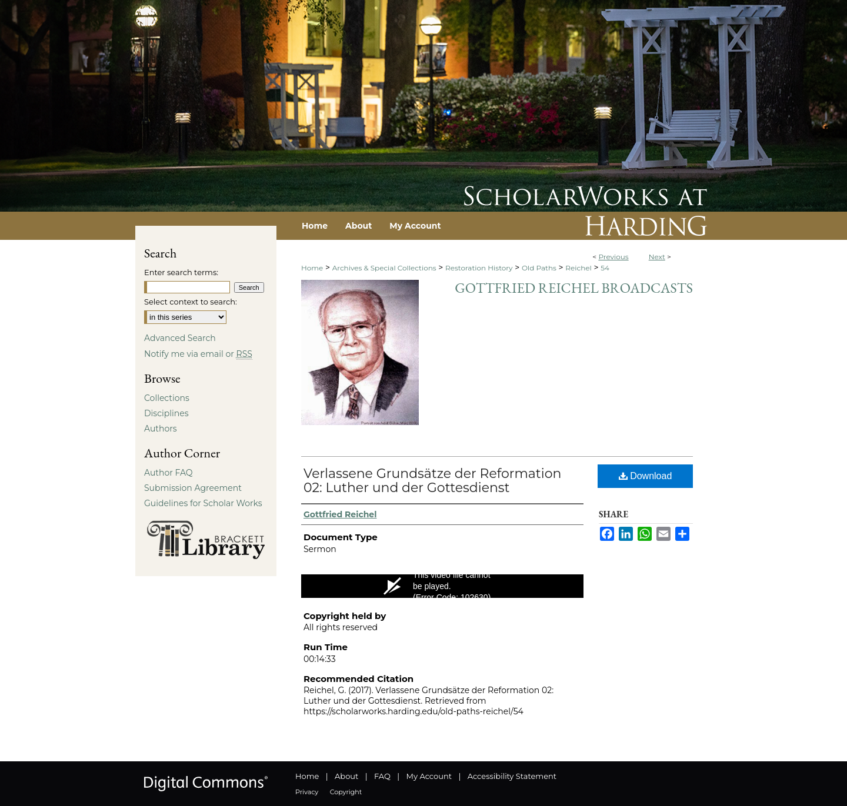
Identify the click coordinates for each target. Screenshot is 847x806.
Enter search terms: (181, 272)
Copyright (346, 792)
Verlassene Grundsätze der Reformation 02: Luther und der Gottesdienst (432, 481)
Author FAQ (168, 472)
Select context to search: (190, 301)
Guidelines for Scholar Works (203, 503)
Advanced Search (180, 338)
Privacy (306, 792)
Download (645, 476)
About (346, 776)
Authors (160, 428)
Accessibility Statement (512, 776)
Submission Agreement (193, 488)
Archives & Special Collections (384, 267)
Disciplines (166, 413)
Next (657, 256)
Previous (613, 256)
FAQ (382, 776)
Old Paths (539, 267)
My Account (429, 776)
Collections (166, 398)
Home (312, 267)
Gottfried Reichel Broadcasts (574, 288)
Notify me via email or (198, 354)
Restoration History (478, 267)
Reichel (578, 267)
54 (605, 267)
